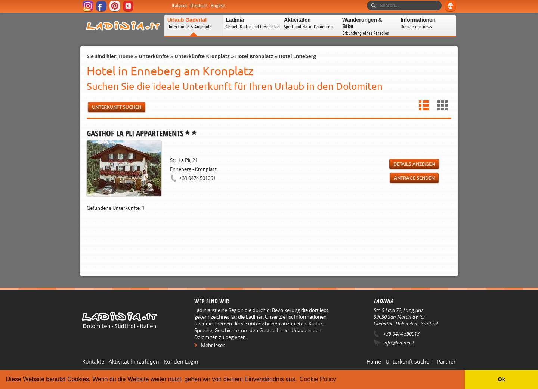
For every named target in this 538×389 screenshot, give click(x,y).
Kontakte (93, 361)
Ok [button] (501, 379)
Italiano (179, 6)
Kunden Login (181, 361)
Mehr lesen (213, 345)
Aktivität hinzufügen (134, 361)
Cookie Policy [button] (318, 379)
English (218, 6)
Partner (446, 361)
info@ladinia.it (398, 342)
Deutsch (198, 6)
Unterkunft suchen (409, 361)
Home (126, 56)
